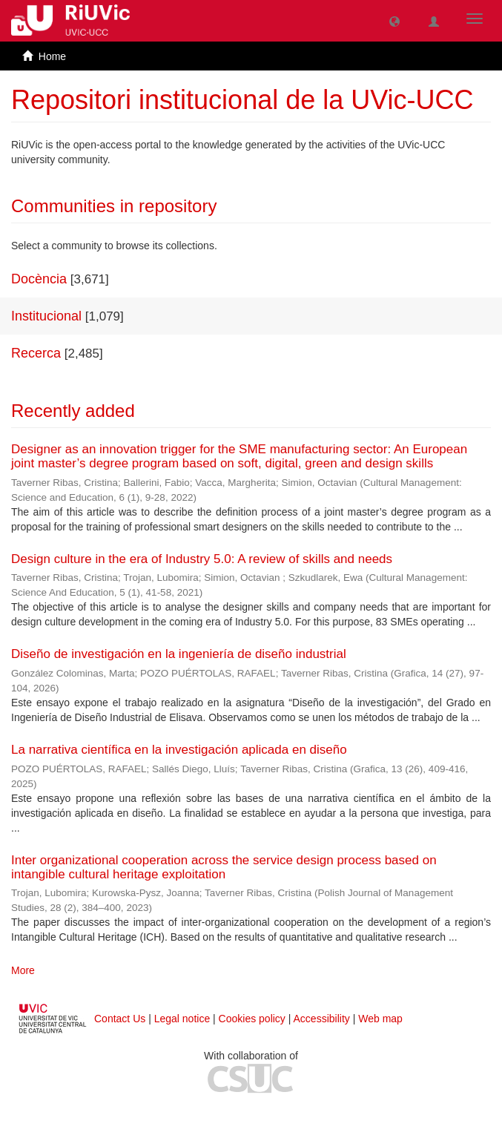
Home (52, 56)
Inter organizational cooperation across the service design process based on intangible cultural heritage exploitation (224, 867)
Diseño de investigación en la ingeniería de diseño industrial (178, 654)
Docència (39, 279)
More (23, 970)
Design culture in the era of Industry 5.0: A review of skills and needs (201, 559)
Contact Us (119, 1018)
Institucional (46, 316)
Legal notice (182, 1018)
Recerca (36, 353)
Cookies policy (252, 1018)
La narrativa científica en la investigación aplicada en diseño (179, 750)
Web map (380, 1018)
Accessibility (322, 1018)
